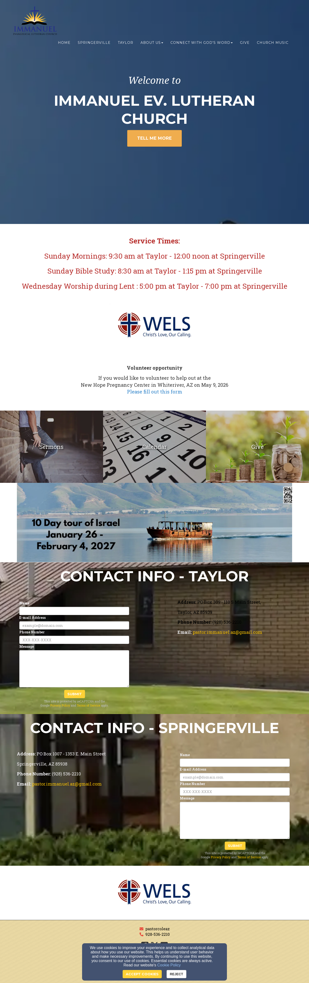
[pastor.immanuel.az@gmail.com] (227, 632)
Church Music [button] (272, 42)
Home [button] (64, 42)
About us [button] (151, 42)
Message (26, 646)
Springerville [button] (94, 42)
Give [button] (245, 42)
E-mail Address (32, 617)
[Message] (74, 668)
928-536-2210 (157, 934)
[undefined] (51, 447)
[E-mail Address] (74, 625)
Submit (74, 694)
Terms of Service (88, 705)
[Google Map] (234, 678)
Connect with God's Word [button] (201, 42)
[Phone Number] (74, 640)
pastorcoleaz (157, 928)
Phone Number (32, 632)
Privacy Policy (60, 705)
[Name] (74, 611)
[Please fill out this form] (154, 392)
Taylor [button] (125, 42)
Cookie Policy (169, 965)
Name (24, 603)
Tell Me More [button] (154, 138)
